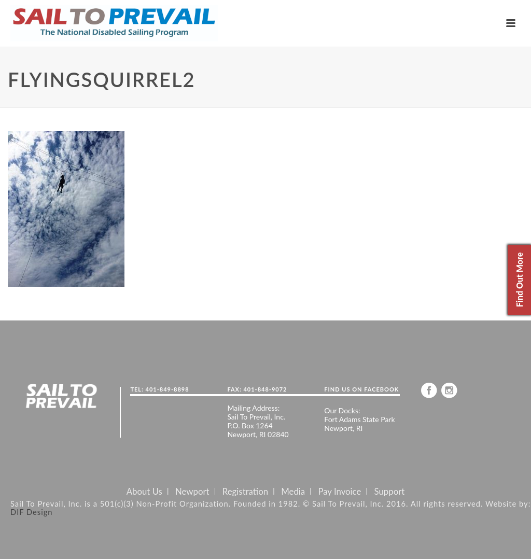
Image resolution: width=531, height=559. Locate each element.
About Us (144, 491)
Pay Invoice (339, 491)
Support (389, 491)
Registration (245, 491)
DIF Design (31, 511)
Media (293, 491)
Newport (192, 491)
